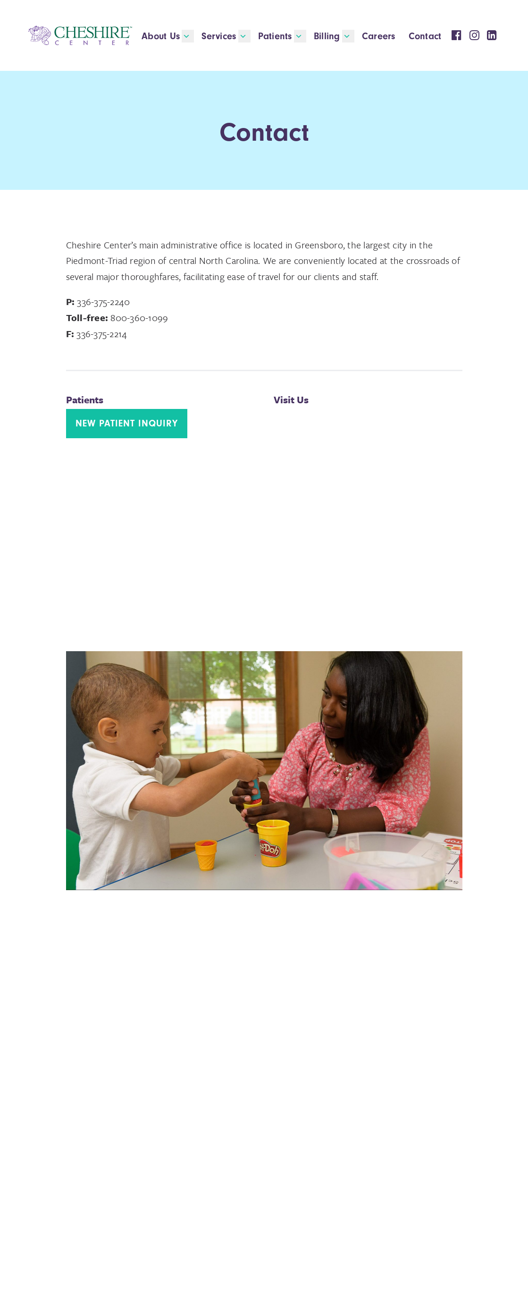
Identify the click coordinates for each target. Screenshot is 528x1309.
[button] (188, 36)
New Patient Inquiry (126, 423)
